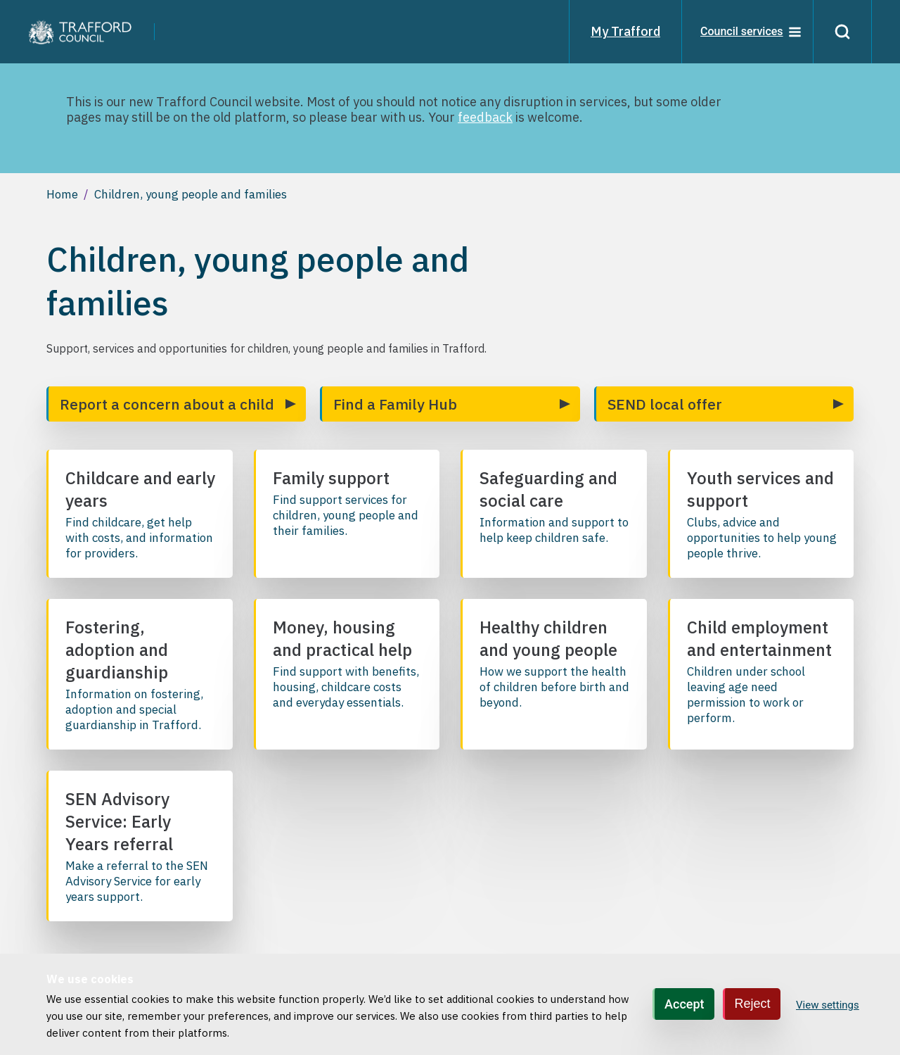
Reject (753, 1004)
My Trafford (625, 31)
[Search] (842, 31)
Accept (684, 1004)
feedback (485, 117)
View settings (827, 1005)
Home (62, 194)
